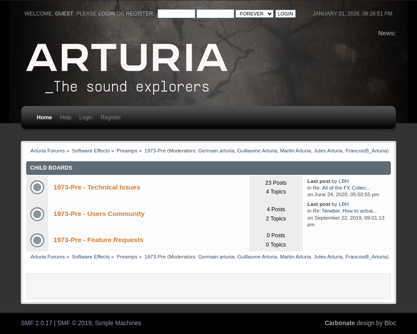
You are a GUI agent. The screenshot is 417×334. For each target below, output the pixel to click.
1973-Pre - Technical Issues (97, 187)
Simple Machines (118, 323)
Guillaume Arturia (257, 150)
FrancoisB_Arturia (366, 150)
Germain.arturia (216, 150)
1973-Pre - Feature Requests (98, 239)
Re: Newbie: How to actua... (345, 210)
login (106, 14)
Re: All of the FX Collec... (342, 187)
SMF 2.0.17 (36, 323)
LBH (344, 181)
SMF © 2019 (74, 323)
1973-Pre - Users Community (99, 213)
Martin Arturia (295, 150)
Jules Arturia (328, 150)
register (139, 14)
